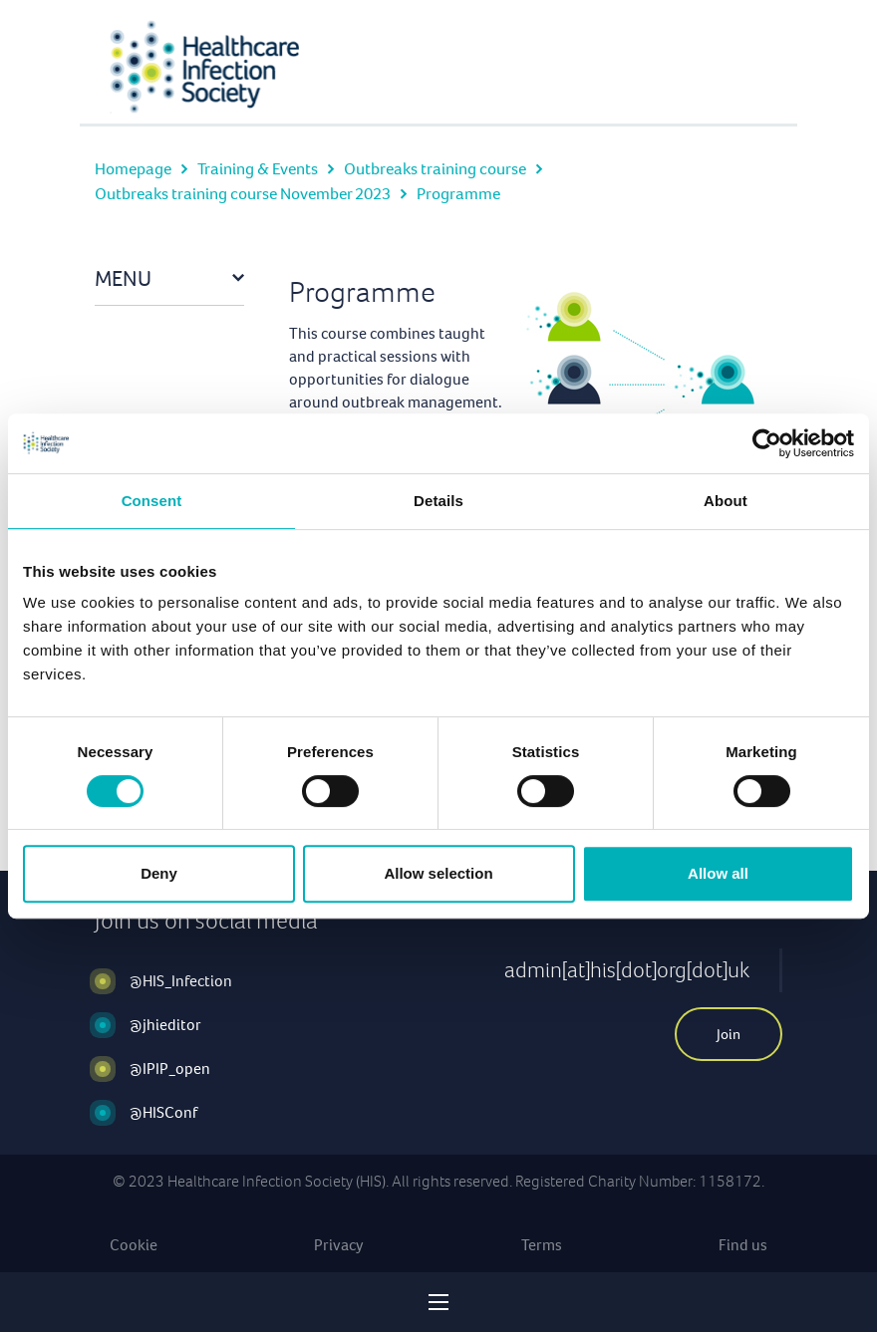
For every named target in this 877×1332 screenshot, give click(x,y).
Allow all (718, 873)
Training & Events (257, 168)
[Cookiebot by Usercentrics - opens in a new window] (767, 443)
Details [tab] (438, 500)
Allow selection (438, 873)
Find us (743, 1244)
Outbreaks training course (435, 168)
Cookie (133, 1244)
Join (728, 1034)
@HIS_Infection (181, 980)
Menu (123, 278)
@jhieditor (165, 1024)
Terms (541, 1244)
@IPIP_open (170, 1068)
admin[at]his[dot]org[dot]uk (626, 969)
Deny (159, 873)
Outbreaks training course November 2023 (243, 193)
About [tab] (725, 500)
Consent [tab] (152, 500)
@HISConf (163, 1112)
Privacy (339, 1244)
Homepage (133, 168)
